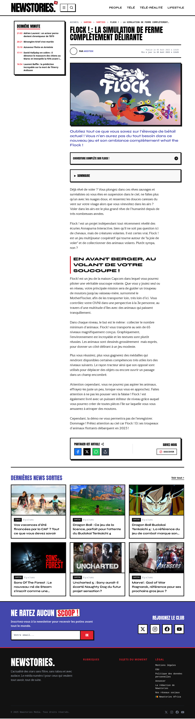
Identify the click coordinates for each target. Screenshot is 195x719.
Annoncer (160, 681)
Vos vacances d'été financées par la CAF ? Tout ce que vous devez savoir (36, 529)
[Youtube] (179, 629)
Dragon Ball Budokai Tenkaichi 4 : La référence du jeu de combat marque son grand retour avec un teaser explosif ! (156, 533)
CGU (157, 670)
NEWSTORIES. (34, 7)
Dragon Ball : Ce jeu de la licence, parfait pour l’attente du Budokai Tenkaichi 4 (97, 529)
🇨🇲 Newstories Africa (168, 697)
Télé (131, 8)
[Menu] (66, 8)
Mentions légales (165, 665)
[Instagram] (155, 629)
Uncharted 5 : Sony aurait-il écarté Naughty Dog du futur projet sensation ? (97, 587)
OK (86, 635)
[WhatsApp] (96, 452)
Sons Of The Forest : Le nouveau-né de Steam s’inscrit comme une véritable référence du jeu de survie (38, 591)
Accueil (74, 23)
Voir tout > (177, 478)
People (115, 8)
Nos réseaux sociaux (167, 693)
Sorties (100, 23)
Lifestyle (176, 8)
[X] (87, 452)
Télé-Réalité (151, 8)
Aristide (89, 51)
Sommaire (83, 176)
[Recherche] (73, 8)
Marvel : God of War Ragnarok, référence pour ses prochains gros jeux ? (156, 587)
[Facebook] (78, 452)
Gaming (87, 23)
